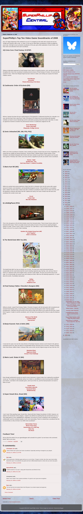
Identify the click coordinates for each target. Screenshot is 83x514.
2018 (66, 186)
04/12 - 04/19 (69, 281)
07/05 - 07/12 (69, 256)
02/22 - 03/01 (69, 295)
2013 (66, 196)
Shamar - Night (31, 160)
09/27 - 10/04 (69, 231)
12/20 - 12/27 (69, 208)
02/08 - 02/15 (69, 299)
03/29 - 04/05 (69, 285)
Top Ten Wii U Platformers (73, 113)
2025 (66, 171)
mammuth (50, 508)
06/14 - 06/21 (69, 262)
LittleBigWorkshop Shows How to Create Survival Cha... (72, 314)
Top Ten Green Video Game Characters (75, 121)
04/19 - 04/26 (69, 279)
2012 (66, 198)
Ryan (7, 485)
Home (32, 498)
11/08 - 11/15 (69, 221)
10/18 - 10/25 (69, 225)
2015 (66, 192)
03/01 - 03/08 (69, 293)
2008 (66, 335)
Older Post (56, 498)
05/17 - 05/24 (69, 270)
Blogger (61, 508)
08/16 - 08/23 (69, 243)
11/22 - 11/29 (69, 216)
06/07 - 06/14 (69, 264)
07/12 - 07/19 (69, 254)
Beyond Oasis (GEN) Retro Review (75, 105)
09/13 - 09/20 (69, 235)
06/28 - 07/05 (69, 258)
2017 (66, 188)
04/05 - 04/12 (69, 283)
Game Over (31, 280)
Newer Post (7, 498)
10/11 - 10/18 (69, 227)
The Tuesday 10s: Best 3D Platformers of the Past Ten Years (75, 97)
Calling (31, 279)
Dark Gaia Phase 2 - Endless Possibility (31, 163)
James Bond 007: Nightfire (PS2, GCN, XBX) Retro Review (75, 161)
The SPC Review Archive (69, 72)
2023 (66, 175)
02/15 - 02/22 (69, 297)
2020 (66, 181)
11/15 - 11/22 (69, 219)
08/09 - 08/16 (69, 245)
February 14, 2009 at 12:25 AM (13, 462)
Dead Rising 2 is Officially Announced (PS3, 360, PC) (73, 321)
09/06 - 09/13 (69, 237)
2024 (66, 173)
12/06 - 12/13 (69, 212)
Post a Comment (9, 492)
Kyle (7, 457)
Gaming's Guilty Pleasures (72, 310)
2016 (66, 190)
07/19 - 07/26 (69, 252)
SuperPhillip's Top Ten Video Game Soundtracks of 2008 (73, 302)
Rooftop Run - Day (31, 161)
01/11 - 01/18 (69, 330)
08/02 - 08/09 (69, 248)
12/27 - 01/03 (69, 206)
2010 (66, 202)
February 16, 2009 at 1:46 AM (13, 480)
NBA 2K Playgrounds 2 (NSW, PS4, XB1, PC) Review (75, 129)
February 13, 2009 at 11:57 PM (13, 452)
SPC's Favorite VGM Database (70, 77)
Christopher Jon (10, 448)
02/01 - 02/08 (69, 324)
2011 (66, 200)
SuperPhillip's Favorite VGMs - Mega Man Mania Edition (73, 318)
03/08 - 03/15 (69, 291)
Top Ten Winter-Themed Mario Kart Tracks (74, 89)
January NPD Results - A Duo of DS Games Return (73, 305)
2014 (66, 194)
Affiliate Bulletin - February (72, 308)
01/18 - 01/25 (69, 328)
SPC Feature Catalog (68, 70)
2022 (66, 177)
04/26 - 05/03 (69, 277)
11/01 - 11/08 (69, 223)
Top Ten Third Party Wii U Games (74, 145)
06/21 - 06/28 (69, 260)
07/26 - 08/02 (69, 250)
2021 (66, 179)
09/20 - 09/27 (69, 233)
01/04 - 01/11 (69, 332)
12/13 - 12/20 (69, 210)
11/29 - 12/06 (69, 214)
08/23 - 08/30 (69, 241)
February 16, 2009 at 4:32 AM (13, 489)
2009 (66, 204)
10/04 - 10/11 (69, 229)
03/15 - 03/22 (69, 289)
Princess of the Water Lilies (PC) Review (75, 137)
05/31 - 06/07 (69, 266)
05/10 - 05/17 (69, 272)
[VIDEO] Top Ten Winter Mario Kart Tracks (74, 153)
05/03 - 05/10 (69, 275)
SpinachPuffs (9, 467)
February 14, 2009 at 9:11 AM (13, 471)
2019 (66, 184)
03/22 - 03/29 (69, 287)
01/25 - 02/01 (69, 326)
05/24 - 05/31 (69, 268)
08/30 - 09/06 (69, 239)
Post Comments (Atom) (14, 501)
